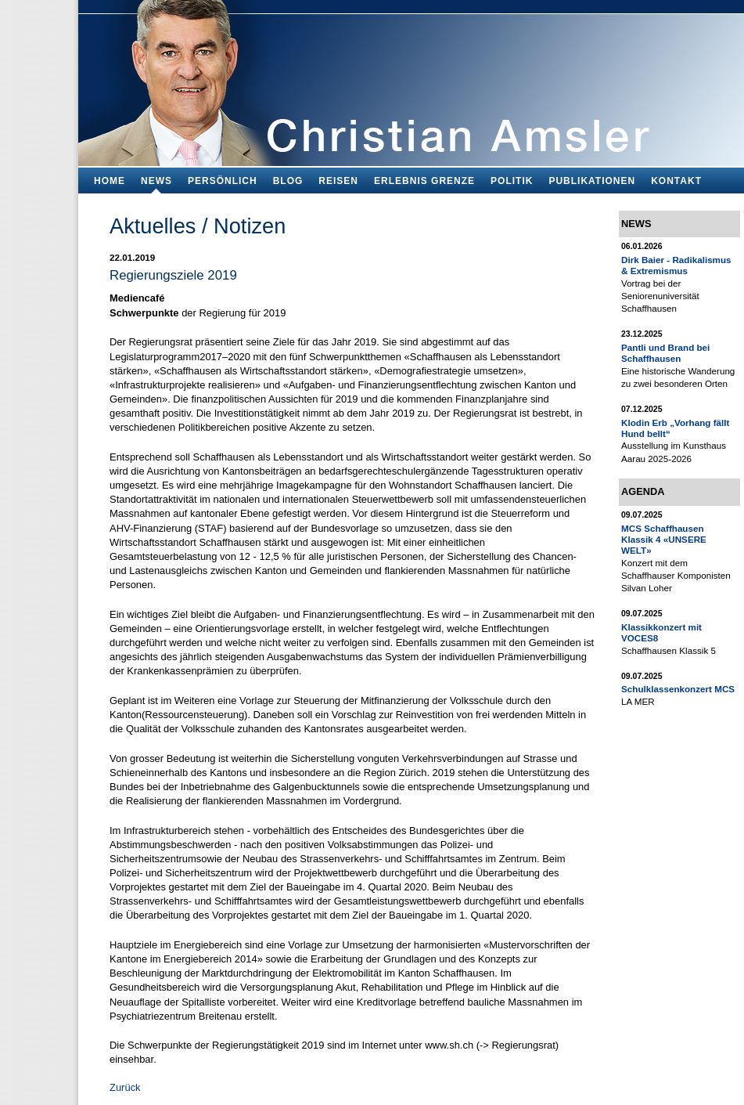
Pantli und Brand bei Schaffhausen (665, 352)
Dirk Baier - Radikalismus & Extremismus (676, 265)
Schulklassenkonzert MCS (678, 689)
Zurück (125, 1087)
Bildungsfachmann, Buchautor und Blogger (411, 79)
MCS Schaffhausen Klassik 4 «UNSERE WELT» (663, 539)
